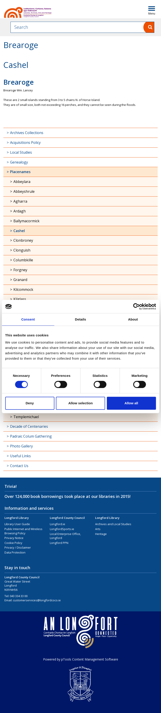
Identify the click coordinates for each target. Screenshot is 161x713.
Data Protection (14, 552)
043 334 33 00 (18, 596)
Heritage (101, 534)
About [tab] (133, 319)
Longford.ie (57, 524)
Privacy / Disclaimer (17, 547)
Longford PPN (59, 543)
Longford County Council (67, 518)
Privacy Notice (13, 538)
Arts (97, 529)
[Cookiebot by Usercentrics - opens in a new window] (136, 306)
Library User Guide (17, 524)
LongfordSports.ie (62, 529)
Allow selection (80, 403)
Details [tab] (80, 319)
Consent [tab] (28, 319)
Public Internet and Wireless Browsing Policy (23, 531)
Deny (30, 403)
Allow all (131, 403)
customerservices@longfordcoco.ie (37, 600)
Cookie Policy (13, 543)
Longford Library (16, 518)
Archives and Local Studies (113, 524)
